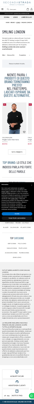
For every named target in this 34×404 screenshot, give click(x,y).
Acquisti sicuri (17, 376)
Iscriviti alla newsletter (21, 13)
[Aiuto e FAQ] (17, 391)
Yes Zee (17, 223)
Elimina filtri (11, 55)
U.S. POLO (25, 223)
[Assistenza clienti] (17, 381)
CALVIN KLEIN (14, 227)
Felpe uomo (23, 248)
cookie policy (14, 198)
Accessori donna (11, 253)
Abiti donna (12, 243)
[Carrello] (27, 9)
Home (7, 22)
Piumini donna (24, 253)
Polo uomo (22, 243)
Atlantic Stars (25, 227)
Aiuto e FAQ (17, 395)
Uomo (18, 22)
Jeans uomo (17, 257)
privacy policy (5, 191)
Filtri (4, 55)
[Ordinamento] (25, 55)
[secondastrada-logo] (17, 3)
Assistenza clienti (16, 385)
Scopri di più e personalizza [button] (17, 218)
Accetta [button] (17, 213)
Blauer (5, 227)
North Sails (9, 223)
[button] (15, 9)
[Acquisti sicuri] (17, 372)
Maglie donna (12, 248)
